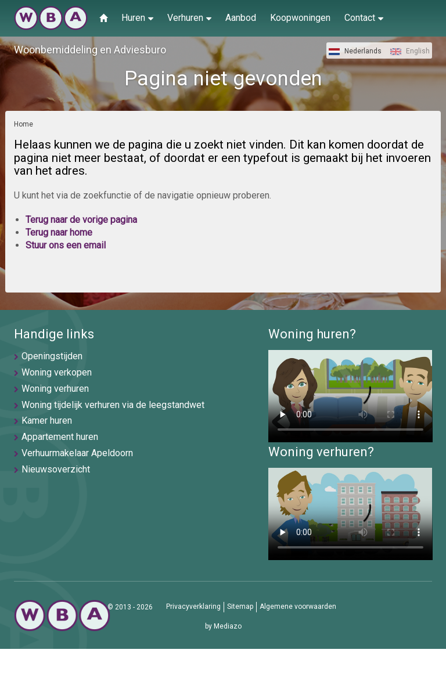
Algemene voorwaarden (298, 606)
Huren (137, 17)
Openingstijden (51, 356)
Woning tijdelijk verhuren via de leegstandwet (112, 404)
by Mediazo (223, 626)
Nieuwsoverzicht (55, 469)
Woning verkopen (56, 372)
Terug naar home (59, 232)
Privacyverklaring (193, 606)
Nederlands (355, 51)
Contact (363, 17)
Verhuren (189, 17)
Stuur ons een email (66, 245)
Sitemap (240, 606)
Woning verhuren (55, 388)
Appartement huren (59, 436)
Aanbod (240, 17)
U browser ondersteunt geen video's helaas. (350, 396)
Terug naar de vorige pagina (81, 219)
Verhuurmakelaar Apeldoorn (77, 453)
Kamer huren (46, 420)
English (410, 51)
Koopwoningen (300, 17)
